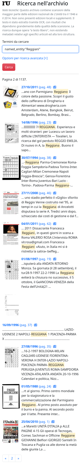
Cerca (9, 67)
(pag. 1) (35, 422)
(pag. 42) (36, 224)
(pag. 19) (36, 259)
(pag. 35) (36, 346)
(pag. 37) (17, 325)
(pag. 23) (36, 122)
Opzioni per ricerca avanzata (25, 58)
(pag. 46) (36, 193)
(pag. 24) (36, 386)
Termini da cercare (15, 42)
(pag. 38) (36, 158)
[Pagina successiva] (18, 458)
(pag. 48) (36, 87)
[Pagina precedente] (5, 458)
